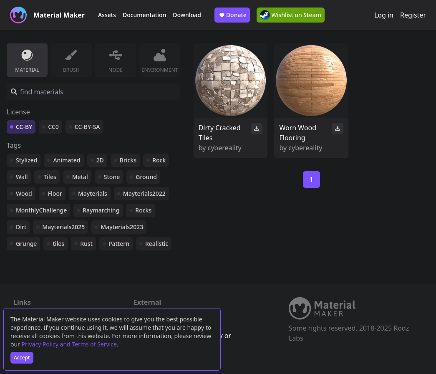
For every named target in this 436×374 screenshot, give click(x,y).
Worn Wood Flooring (297, 132)
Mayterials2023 (122, 227)
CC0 (53, 127)
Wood (24, 193)
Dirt (21, 227)
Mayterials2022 (144, 193)
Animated (66, 160)
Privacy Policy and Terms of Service (69, 344)
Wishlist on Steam (290, 15)
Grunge (26, 244)
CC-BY (24, 127)
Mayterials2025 (63, 227)
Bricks (128, 160)
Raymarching (101, 210)
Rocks (143, 210)
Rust (86, 244)
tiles (58, 244)
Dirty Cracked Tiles (220, 132)
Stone (112, 177)
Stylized (26, 160)
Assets (107, 15)
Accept (22, 357)
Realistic (156, 244)
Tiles (49, 177)
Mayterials (92, 193)
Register (413, 15)
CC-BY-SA (87, 127)
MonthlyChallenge (41, 210)
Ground (146, 177)
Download (187, 15)
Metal (80, 177)
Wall (22, 177)
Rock (159, 160)
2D (100, 160)
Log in (383, 15)
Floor (55, 193)
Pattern (118, 244)
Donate (232, 15)
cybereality (225, 147)
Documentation (144, 15)
